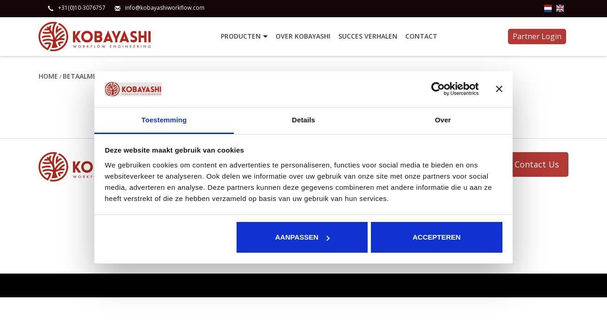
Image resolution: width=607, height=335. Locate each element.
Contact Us (537, 164)
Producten (245, 36)
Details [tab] (303, 120)
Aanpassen (302, 237)
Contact (421, 36)
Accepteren (437, 237)
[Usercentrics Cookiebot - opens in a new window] (438, 89)
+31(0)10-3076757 (82, 8)
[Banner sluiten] (499, 89)
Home (48, 76)
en (560, 8)
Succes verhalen (367, 36)
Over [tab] (443, 120)
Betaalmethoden (94, 76)
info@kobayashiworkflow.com (165, 8)
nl (548, 8)
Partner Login (537, 36)
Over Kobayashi (303, 36)
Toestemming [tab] (164, 120)
